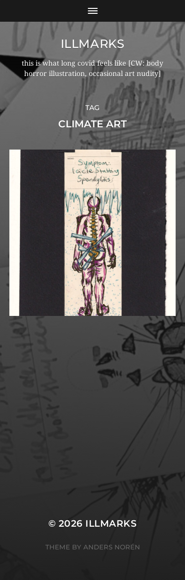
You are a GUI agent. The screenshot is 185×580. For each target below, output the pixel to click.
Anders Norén (111, 547)
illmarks (93, 44)
